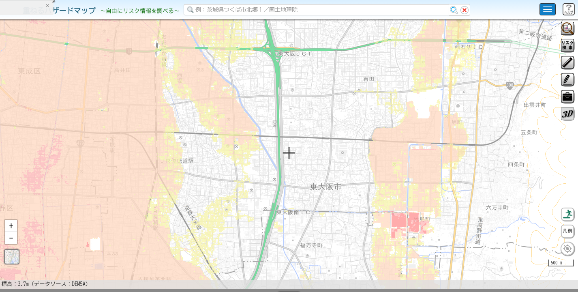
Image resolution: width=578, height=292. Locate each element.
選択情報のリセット (85, 159)
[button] (11, 247)
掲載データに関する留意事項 (44, 138)
